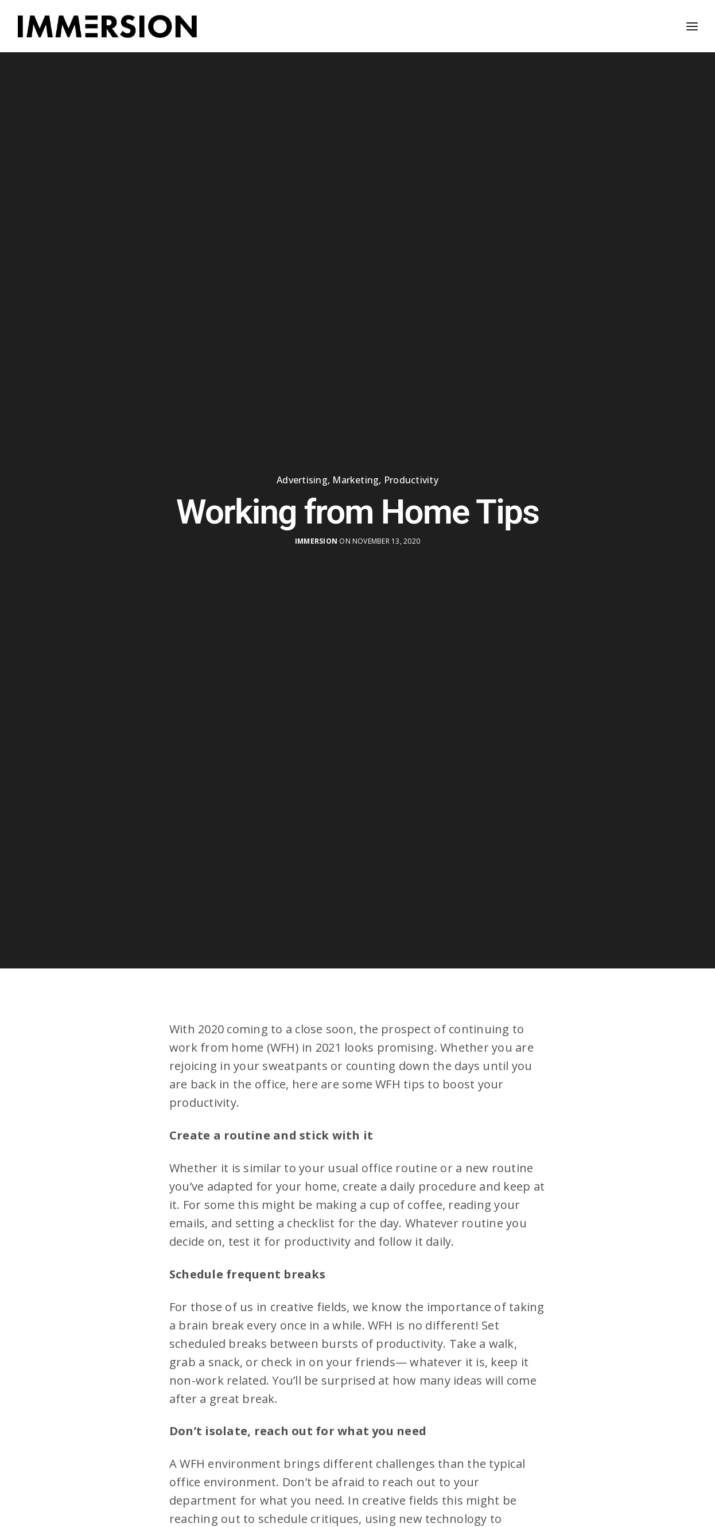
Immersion (316, 537)
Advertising (302, 476)
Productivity (411, 476)
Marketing (355, 476)
